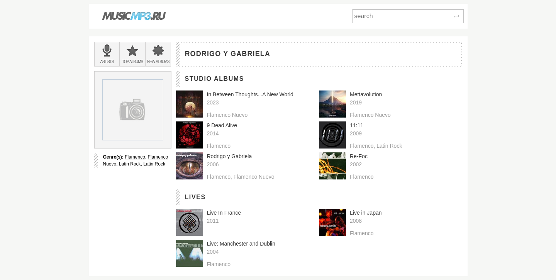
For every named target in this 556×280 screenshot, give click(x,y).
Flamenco (135, 157)
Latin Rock (130, 164)
